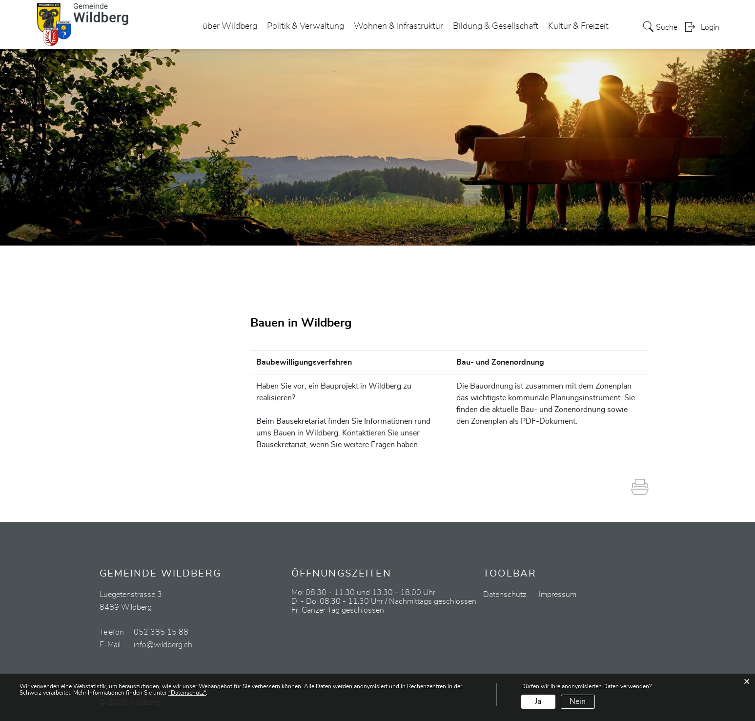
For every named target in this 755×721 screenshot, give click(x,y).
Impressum (557, 594)
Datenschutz (505, 594)
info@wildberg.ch (163, 645)
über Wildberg (230, 26)
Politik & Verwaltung (305, 26)
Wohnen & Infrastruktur (398, 26)
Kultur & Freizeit (578, 26)
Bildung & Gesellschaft (495, 26)
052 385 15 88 (161, 632)
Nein (578, 701)
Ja (538, 701)
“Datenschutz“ (187, 693)
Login (710, 27)
